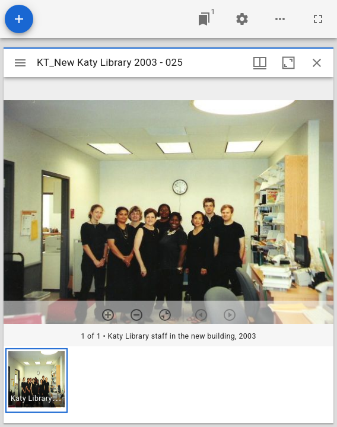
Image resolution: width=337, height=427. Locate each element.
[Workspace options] (280, 19)
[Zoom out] (136, 315)
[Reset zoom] (165, 315)
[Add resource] (19, 19)
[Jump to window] (204, 19)
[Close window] (317, 63)
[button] (36, 380)
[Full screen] (318, 19)
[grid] (168, 384)
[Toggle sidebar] (20, 63)
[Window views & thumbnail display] (260, 63)
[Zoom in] (108, 315)
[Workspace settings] (242, 19)
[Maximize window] (288, 63)
